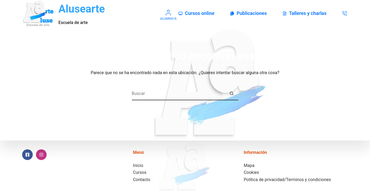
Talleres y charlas (305, 13)
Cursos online (196, 13)
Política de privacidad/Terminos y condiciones (287, 179)
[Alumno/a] (168, 15)
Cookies (251, 172)
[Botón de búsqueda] (231, 93)
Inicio (138, 165)
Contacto (141, 179)
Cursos (139, 172)
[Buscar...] (178, 93)
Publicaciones (248, 13)
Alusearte (81, 9)
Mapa (249, 165)
